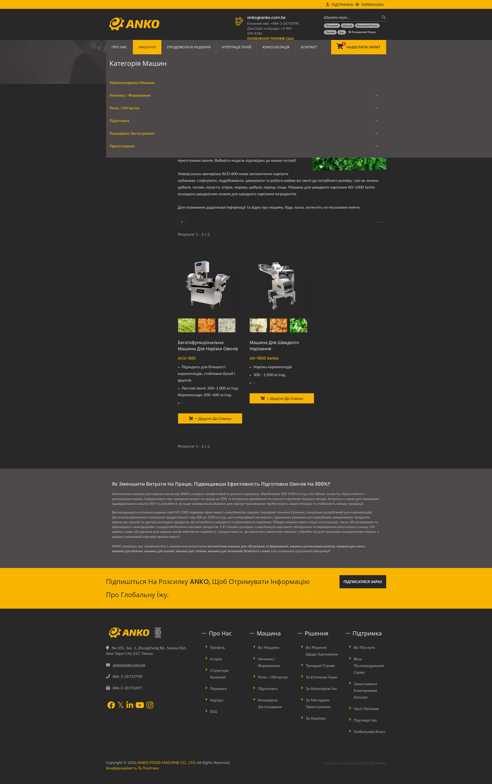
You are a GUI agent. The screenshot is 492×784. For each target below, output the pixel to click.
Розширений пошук (362, 31)
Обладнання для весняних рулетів (132, 188)
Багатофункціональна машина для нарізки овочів (208, 345)
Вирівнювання (122, 295)
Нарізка (117, 352)
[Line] (223, 123)
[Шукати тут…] (351, 17)
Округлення (120, 162)
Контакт (309, 47)
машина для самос (353, 555)
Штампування (122, 341)
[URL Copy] (236, 123)
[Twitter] (210, 123)
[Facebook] (204, 123)
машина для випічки (127, 560)
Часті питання (366, 717)
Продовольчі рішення (188, 47)
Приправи (119, 260)
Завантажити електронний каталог (130, 427)
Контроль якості (124, 364)
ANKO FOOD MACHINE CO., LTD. (166, 771)
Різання (198, 75)
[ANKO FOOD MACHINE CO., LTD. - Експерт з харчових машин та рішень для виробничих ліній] (134, 23)
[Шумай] (347, 25)
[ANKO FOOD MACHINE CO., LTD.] (150, 641)
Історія (216, 667)
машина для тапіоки (192, 560)
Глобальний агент (369, 740)
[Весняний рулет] (367, 25)
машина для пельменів (227, 560)
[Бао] (342, 32)
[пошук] (382, 17)
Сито (115, 272)
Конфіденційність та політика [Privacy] (132, 776)
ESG (213, 720)
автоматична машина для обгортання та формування (249, 555)
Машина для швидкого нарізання (274, 345)
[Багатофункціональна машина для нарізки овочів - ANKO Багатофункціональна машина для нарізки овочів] (210, 293)
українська (372, 4)
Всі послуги (364, 656)
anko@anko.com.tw (266, 17)
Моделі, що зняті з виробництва (131, 450)
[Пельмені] (332, 25)
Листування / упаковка (129, 203)
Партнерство (365, 728)
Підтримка (342, 4)
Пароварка (119, 398)
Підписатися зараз (363, 590)
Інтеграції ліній (236, 47)
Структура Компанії (219, 682)
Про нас (119, 47)
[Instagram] (150, 714)
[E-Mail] (229, 123)
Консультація (275, 47)
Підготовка (178, 75)
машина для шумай (160, 560)
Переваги (218, 697)
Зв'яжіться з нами (259, 560)
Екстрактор (120, 237)
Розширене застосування (128, 284)
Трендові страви (320, 674)
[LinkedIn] (217, 123)
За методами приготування (318, 711)
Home (125, 75)
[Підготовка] (182, 222)
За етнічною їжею (321, 685)
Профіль (217, 656)
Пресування (120, 329)
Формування (121, 150)
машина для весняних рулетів (314, 555)
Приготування (118, 376)
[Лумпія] (330, 32)
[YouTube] (140, 714)
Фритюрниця (121, 387)
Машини (147, 47)
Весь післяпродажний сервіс (369, 674)
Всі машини (268, 656)
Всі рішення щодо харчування (322, 659)
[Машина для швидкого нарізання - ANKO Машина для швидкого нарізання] (281, 293)
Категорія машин (149, 75)
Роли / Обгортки (121, 174)
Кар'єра (216, 708)
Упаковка (118, 318)
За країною (316, 726)
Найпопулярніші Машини (128, 127)
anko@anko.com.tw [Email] (129, 673)
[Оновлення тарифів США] (270, 38)
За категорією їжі (321, 697)
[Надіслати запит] (358, 47)
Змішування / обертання (130, 249)
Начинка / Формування (126, 140)
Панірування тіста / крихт (131, 306)
